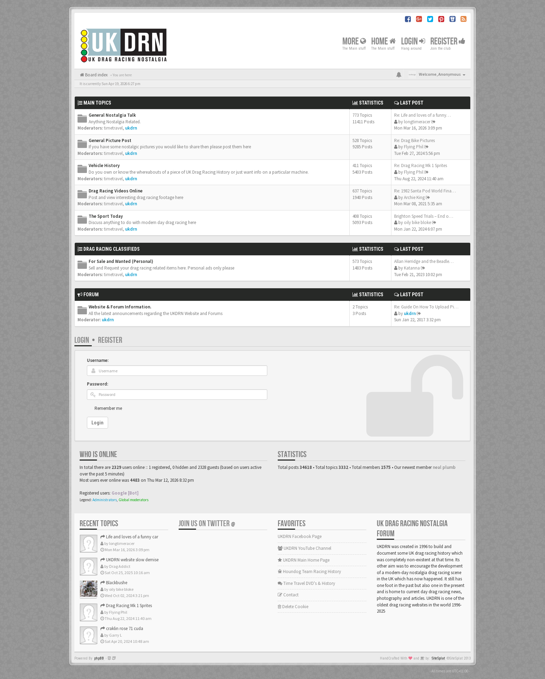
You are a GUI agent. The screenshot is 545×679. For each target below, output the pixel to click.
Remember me (108, 408)
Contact (288, 595)
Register (447, 41)
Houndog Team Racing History (309, 571)
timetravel (113, 128)
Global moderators (133, 499)
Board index (96, 75)
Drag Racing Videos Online (116, 191)
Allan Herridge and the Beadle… (424, 261)
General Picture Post (110, 140)
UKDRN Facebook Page (300, 536)
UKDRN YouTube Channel (304, 548)
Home (383, 41)
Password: (97, 384)
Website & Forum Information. (120, 307)
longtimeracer (417, 122)
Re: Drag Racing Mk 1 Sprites (420, 165)
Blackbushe (113, 583)
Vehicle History (104, 165)
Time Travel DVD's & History (306, 583)
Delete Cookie (293, 607)
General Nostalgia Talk (112, 115)
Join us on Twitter (207, 524)
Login (413, 41)
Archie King (414, 197)
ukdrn (131, 128)
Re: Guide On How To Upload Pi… (426, 307)
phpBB (99, 658)
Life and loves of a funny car (129, 537)
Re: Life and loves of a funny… (422, 115)
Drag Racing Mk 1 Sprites (126, 605)
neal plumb (444, 467)
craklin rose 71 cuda (121, 628)
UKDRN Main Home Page (304, 560)
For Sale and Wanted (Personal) (121, 261)
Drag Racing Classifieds (111, 249)
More (354, 41)
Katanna (412, 268)
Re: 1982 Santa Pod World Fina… (425, 191)
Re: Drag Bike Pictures (414, 140)
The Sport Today (106, 216)
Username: (97, 360)
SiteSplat (438, 658)
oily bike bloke (417, 222)
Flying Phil (413, 147)
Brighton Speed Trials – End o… (423, 216)
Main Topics (97, 103)
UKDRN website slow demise (129, 560)
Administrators (104, 499)
